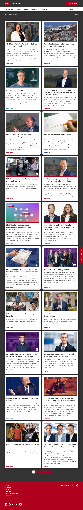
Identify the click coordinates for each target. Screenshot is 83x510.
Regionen (25, 9)
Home (6, 14)
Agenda (19, 9)
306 (44, 472)
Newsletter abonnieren (69, 485)
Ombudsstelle (33, 9)
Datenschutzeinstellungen (12, 497)
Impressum (8, 487)
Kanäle (13, 9)
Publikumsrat (43, 9)
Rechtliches (8, 489)
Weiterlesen (9, 63)
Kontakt (7, 485)
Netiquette (8, 491)
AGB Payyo (8, 495)
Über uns (7, 9)
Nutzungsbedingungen (11, 493)
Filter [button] (75, 14)
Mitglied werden (72, 3)
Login (72, 9)
